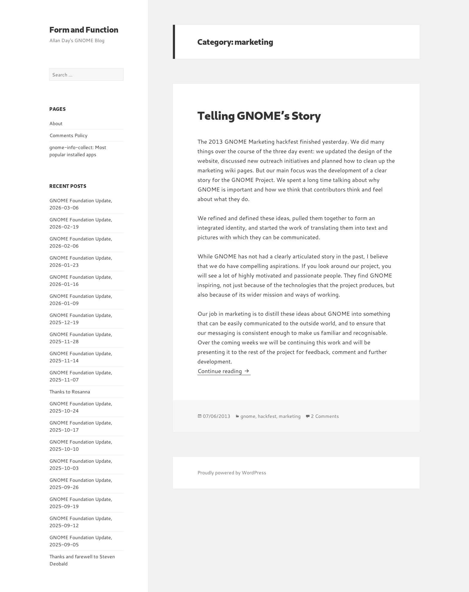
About (56, 123)
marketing (290, 415)
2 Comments (325, 415)
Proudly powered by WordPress (231, 472)
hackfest (267, 415)
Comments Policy (68, 135)
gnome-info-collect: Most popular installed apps (77, 151)
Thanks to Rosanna (69, 391)
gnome (247, 415)
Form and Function (83, 29)
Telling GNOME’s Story (259, 115)
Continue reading (224, 371)
